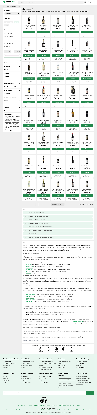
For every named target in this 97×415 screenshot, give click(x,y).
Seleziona (12, 59)
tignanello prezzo (9, 116)
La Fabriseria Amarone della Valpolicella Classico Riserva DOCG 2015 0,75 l (29, 26)
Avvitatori (7, 365)
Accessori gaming (82, 361)
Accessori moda (27, 378)
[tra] (6, 51)
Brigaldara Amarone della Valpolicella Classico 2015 (43, 143)
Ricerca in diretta (33, 405)
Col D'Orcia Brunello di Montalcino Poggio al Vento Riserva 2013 (43, 96)
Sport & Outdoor (81, 373)
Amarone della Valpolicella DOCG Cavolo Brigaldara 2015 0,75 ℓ (44, 49)
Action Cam (62, 363)
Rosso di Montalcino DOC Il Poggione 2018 (72, 190)
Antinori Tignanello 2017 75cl (58, 73)
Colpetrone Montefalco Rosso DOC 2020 (72, 73)
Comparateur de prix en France (14, 410)
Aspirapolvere (62, 367)
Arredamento (8, 361)
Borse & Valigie (27, 382)
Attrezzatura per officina (29, 365)
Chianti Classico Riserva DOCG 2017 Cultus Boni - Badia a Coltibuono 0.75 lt (87, 190)
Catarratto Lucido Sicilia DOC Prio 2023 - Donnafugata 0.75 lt (43, 73)
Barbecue (6, 367)
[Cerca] (19, 2)
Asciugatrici (62, 365)
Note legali (20, 405)
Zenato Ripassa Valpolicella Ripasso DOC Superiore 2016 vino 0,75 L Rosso (72, 166)
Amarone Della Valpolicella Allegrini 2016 (72, 49)
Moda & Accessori (27, 373)
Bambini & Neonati (45, 359)
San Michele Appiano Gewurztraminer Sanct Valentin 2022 (73, 143)
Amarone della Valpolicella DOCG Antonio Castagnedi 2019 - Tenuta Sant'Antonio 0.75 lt (72, 96)
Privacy (26, 405)
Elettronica (61, 359)
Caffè (5, 382)
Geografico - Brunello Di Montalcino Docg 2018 (43, 166)
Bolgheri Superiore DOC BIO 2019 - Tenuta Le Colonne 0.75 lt (58, 166)
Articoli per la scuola (46, 367)
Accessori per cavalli (46, 376)
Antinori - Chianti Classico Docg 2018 (43, 119)
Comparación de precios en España (33, 410)
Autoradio (25, 367)
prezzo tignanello (13, 123)
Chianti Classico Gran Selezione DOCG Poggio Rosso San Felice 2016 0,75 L (58, 119)
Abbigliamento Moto (28, 361)
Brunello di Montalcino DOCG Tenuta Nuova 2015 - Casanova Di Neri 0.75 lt (58, 49)
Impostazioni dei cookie (73, 405)
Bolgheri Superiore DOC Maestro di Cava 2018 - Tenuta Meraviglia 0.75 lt (58, 190)
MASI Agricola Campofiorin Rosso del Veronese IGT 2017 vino (29, 166)
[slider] (5, 55)
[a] (16, 51)
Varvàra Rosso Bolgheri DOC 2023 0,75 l (87, 119)
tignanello (7, 129)
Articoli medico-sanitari (65, 383)
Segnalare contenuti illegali (86, 204)
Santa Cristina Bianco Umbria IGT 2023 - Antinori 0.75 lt (29, 190)
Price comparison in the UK (83, 410)
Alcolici (6, 378)
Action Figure (80, 363)
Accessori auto (26, 363)
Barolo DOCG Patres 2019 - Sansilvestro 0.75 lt (29, 143)
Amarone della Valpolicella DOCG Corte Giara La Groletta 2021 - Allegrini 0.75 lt (29, 119)
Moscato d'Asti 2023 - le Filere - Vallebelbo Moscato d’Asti (43, 190)
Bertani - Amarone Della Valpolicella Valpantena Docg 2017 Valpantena (72, 26)
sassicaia (7, 120)
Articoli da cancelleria (10, 363)
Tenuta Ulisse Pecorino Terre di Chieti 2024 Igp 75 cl (72, 119)
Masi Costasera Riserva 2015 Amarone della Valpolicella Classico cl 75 (87, 49)
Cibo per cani (44, 382)
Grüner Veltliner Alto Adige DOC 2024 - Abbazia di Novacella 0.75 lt (58, 143)
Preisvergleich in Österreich (50, 410)
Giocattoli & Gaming (82, 359)
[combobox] (52, 2)
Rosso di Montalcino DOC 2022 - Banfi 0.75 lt (29, 96)
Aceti (5, 376)
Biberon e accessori (46, 369)
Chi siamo (59, 405)
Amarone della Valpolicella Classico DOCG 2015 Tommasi (43, 26)
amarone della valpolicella (12, 119)
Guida (64, 405)
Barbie (79, 365)
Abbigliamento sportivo (83, 380)
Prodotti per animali (46, 373)
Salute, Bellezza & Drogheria (63, 374)
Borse (24, 380)
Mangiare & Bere (11, 6)
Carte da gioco (81, 367)
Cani (42, 380)
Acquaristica (44, 378)
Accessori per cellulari (65, 361)
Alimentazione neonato (65, 378)
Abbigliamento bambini (47, 361)
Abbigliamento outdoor (83, 378)
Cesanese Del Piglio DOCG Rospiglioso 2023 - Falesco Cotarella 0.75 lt (87, 96)
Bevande (6, 380)
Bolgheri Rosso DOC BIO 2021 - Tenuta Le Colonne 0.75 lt (58, 26)
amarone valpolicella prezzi (12, 126)
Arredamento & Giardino (11, 359)
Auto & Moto (25, 359)
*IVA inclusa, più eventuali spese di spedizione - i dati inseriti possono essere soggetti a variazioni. (48, 412)
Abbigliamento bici (82, 376)
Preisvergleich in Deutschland (67, 410)
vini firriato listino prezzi (11, 127)
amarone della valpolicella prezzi (13, 117)
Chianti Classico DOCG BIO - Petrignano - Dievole (87, 143)
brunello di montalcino (12, 124)
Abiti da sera (26, 376)
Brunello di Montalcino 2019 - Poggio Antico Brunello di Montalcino (87, 166)
